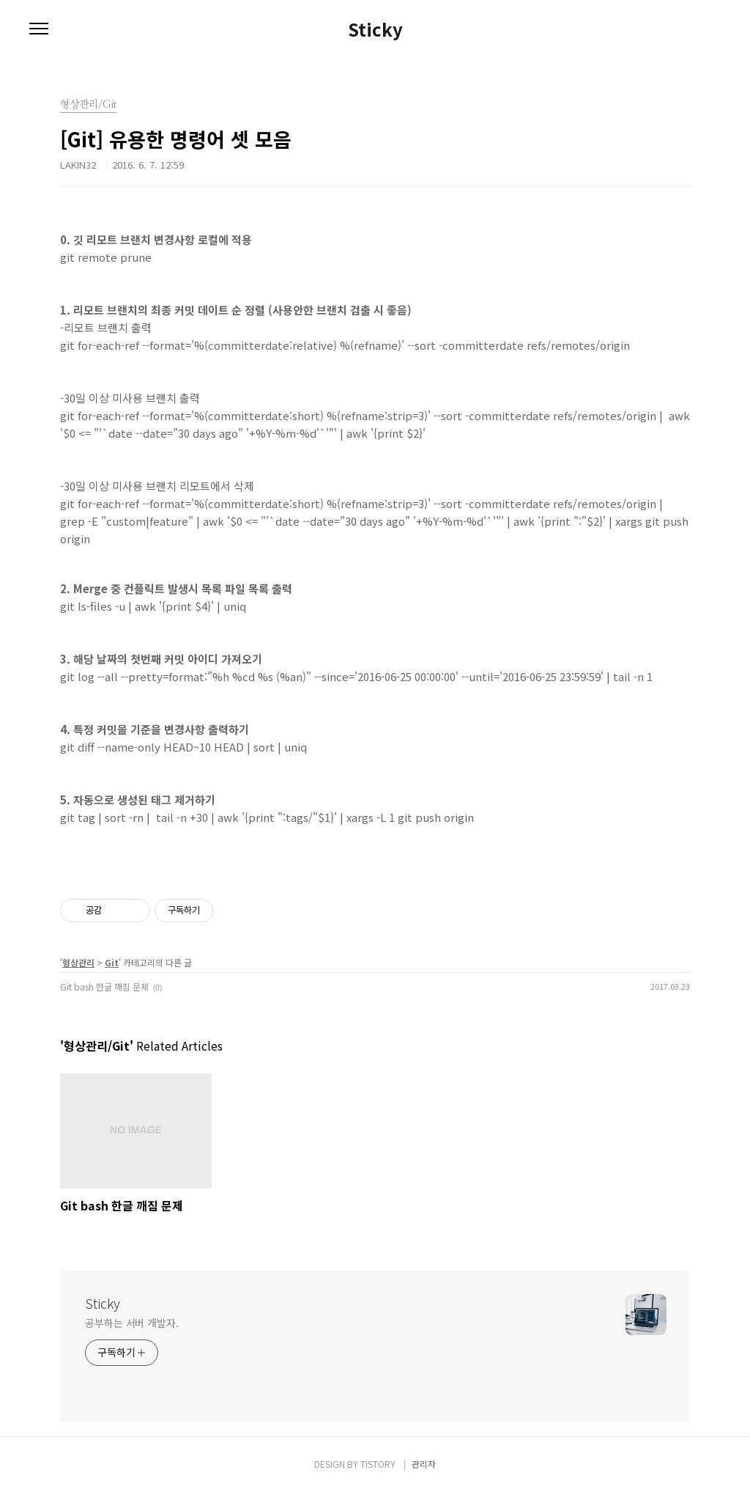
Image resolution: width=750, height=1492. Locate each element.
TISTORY (378, 1464)
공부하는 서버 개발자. (132, 1322)
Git (112, 962)
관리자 (424, 1464)
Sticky (375, 29)
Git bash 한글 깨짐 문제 (104, 986)
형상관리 (78, 962)
